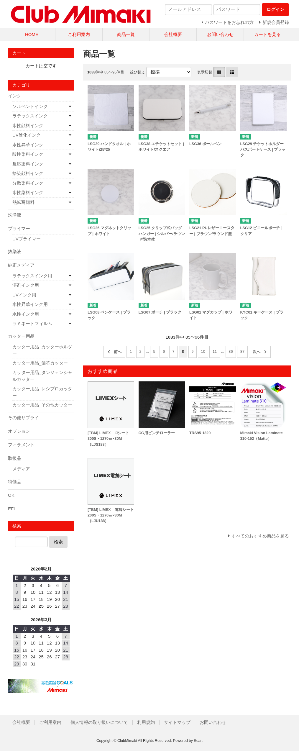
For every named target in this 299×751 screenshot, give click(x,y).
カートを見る (267, 34)
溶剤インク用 (25, 285)
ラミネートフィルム (32, 323)
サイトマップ (177, 722)
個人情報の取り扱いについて (99, 722)
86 (231, 351)
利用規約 (146, 722)
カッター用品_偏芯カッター (40, 362)
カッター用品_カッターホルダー (42, 350)
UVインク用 (24, 294)
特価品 (14, 481)
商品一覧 (126, 34)
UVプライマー (26, 238)
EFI (11, 508)
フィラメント (21, 444)
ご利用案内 (79, 34)
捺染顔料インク (27, 173)
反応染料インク (27, 163)
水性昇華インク (27, 144)
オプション (19, 431)
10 (203, 351)
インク (14, 95)
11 (215, 351)
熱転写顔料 (23, 202)
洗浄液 (14, 214)
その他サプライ (23, 417)
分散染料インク (27, 183)
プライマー (19, 228)
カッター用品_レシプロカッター (42, 392)
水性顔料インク (27, 125)
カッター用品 (21, 336)
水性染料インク (27, 192)
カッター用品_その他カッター (42, 404)
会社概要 (173, 34)
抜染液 (14, 251)
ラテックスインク (30, 115)
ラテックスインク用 (32, 275)
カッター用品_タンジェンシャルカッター (42, 376)
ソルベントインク (30, 106)
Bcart (198, 740)
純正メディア (21, 265)
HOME (31, 34)
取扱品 (14, 458)
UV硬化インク (26, 134)
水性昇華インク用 (30, 304)
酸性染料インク (27, 154)
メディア (21, 468)
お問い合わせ (220, 34)
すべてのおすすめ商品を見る (260, 535)
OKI (12, 495)
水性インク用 (25, 314)
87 (242, 351)
